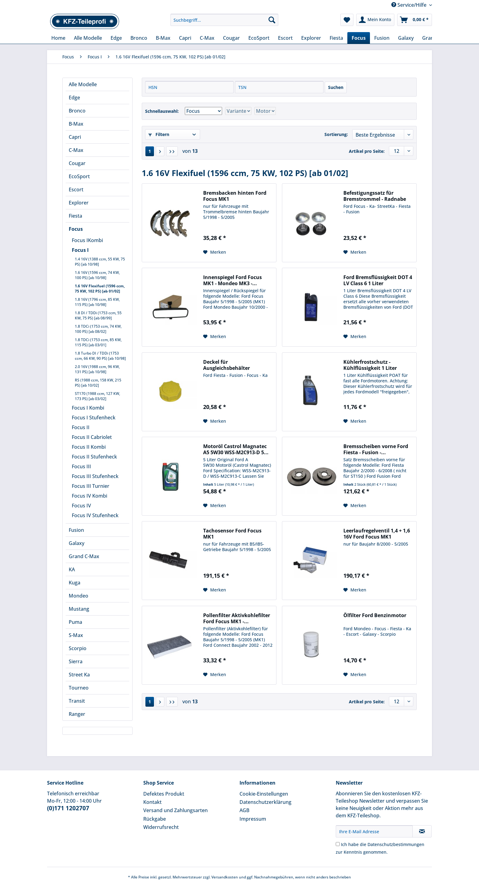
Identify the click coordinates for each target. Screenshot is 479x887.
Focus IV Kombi (89, 495)
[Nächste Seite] (160, 151)
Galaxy (76, 543)
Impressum (253, 818)
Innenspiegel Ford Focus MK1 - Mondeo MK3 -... (232, 280)
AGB (244, 810)
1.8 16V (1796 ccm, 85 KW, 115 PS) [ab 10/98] (97, 302)
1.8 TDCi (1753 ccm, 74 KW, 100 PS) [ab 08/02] (98, 329)
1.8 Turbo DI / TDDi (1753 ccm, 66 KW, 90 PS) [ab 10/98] (100, 356)
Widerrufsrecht (161, 827)
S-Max (76, 635)
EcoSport (79, 176)
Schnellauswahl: (162, 111)
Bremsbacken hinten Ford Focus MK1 (234, 196)
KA (72, 569)
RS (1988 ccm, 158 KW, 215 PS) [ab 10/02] (98, 382)
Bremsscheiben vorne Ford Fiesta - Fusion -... (375, 449)
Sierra (75, 661)
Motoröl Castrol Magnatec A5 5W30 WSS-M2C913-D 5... (236, 449)
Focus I (80, 250)
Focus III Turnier (90, 486)
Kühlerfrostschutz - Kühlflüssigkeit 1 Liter (370, 365)
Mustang (79, 608)
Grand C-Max (84, 556)
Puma (75, 622)
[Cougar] (231, 38)
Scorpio (77, 648)
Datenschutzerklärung (265, 802)
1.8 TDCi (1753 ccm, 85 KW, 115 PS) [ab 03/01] (98, 342)
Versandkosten (224, 877)
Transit (77, 700)
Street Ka (79, 674)
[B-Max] (163, 38)
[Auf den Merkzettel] (214, 252)
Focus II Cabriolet (92, 437)
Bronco (77, 110)
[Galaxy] (406, 38)
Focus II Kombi (89, 447)
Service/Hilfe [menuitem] (409, 5)
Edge (74, 97)
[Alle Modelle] (88, 38)
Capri (75, 137)
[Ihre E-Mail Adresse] (374, 831)
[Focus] (358, 38)
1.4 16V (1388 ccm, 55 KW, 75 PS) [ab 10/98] (100, 261)
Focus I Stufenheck (93, 417)
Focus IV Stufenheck (95, 515)
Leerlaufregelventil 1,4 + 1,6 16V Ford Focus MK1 (376, 534)
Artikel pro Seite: (367, 151)
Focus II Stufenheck (94, 456)
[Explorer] (311, 38)
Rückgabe (154, 818)
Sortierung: (336, 134)
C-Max (76, 150)
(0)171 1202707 (68, 808)
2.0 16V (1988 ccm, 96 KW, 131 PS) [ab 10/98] (97, 369)
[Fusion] (382, 38)
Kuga (74, 582)
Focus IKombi (87, 240)
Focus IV (81, 505)
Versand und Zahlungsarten (175, 810)
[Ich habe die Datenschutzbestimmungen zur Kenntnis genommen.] (338, 844)
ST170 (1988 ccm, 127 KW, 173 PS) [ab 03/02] (97, 396)
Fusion (76, 530)
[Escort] (285, 38)
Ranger (77, 714)
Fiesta (75, 215)
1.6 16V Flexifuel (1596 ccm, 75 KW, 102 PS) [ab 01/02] (100, 288)
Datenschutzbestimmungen (395, 844)
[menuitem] (224, 23)
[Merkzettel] (346, 20)
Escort (76, 189)
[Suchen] (271, 20)
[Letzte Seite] (172, 151)
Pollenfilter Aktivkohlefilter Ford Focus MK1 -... (236, 618)
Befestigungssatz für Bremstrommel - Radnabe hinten (374, 196)
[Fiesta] (336, 38)
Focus (76, 229)
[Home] (58, 38)
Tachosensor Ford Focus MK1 (232, 534)
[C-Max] (207, 38)
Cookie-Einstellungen (264, 793)
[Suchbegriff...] (224, 20)
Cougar (77, 163)
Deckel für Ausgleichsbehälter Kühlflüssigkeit (226, 365)
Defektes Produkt (163, 793)
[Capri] (185, 38)
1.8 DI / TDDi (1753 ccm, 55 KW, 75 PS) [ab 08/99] (98, 315)
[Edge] (116, 38)
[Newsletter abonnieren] (422, 831)
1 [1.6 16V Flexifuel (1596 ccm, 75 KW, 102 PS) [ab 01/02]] (149, 151)
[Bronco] (139, 38)
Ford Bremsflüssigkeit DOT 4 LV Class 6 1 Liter (377, 280)
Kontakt (152, 802)
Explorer (79, 202)
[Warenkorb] (414, 20)
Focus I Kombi (88, 407)
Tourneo (79, 687)
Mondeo (78, 595)
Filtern (158, 134)
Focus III (81, 466)
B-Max (76, 123)
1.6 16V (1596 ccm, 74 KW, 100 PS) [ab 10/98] (97, 275)
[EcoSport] (259, 38)
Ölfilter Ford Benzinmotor (374, 615)
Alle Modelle (83, 84)
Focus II (81, 427)
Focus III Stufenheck (95, 476)
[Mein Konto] (375, 20)
